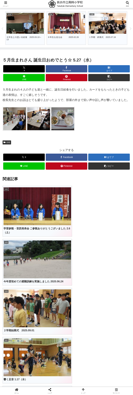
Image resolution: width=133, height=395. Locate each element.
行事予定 (23, 384)
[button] (109, 77)
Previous (2, 28)
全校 (7, 142)
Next (130, 28)
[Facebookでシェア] (66, 68)
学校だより (66, 384)
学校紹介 (66, 380)
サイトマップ (110, 384)
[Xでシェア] (24, 68)
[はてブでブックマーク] (109, 68)
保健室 (110, 380)
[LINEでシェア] (24, 77)
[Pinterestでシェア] (66, 77)
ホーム (23, 380)
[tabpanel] (25, 28)
